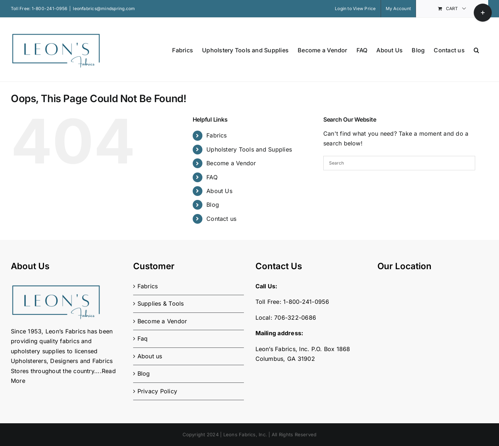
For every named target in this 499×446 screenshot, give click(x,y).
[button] (476, 50)
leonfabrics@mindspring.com (104, 8)
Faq (142, 338)
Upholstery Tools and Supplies (249, 149)
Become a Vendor (231, 163)
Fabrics (216, 135)
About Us (219, 190)
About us (149, 356)
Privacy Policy (157, 391)
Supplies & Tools (160, 303)
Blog (212, 204)
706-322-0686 (295, 317)
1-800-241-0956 (49, 8)
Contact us (221, 218)
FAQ (212, 177)
